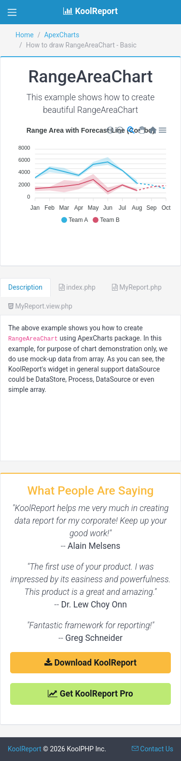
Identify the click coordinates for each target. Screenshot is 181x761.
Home (24, 35)
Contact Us (152, 749)
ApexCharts (61, 35)
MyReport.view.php (40, 306)
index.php (77, 287)
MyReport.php (137, 287)
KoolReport (25, 749)
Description (25, 287)
